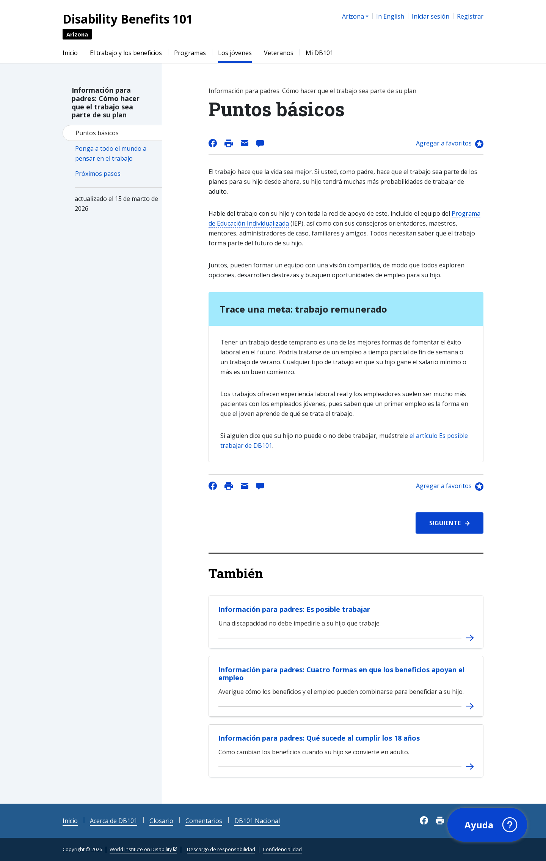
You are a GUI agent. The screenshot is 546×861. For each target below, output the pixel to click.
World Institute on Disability (141, 849)
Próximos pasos (98, 173)
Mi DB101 (319, 53)
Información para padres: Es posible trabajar (294, 609)
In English (390, 16)
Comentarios (203, 821)
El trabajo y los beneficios (126, 53)
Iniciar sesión (430, 16)
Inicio (70, 53)
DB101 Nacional (257, 821)
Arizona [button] (353, 16)
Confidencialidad (282, 849)
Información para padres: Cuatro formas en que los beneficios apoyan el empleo (341, 673)
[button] (487, 825)
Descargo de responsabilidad (221, 849)
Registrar (470, 16)
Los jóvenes (235, 53)
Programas (190, 53)
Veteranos (278, 53)
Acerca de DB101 (113, 821)
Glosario (161, 821)
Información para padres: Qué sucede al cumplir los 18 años (319, 738)
